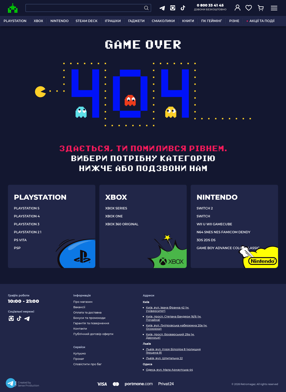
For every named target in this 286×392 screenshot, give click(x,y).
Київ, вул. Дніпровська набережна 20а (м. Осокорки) (176, 327)
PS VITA (20, 240)
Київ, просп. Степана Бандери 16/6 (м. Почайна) (173, 318)
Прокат (78, 359)
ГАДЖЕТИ (136, 21)
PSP (17, 248)
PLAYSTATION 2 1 (27, 232)
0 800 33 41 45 (210, 5)
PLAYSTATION (15, 21)
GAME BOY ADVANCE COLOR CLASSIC (228, 248)
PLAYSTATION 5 (26, 208)
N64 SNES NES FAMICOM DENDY (223, 232)
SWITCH (203, 216)
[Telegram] (11, 383)
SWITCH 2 (205, 208)
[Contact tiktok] (20, 319)
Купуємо (79, 353)
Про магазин (83, 302)
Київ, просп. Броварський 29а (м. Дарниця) (170, 336)
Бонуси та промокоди (89, 318)
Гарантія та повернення (91, 323)
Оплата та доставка (87, 312)
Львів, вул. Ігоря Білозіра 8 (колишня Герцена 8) (173, 351)
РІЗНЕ (234, 21)
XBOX (38, 21)
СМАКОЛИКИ (163, 21)
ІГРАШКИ (113, 21)
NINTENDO (59, 21)
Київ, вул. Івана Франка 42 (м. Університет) (167, 309)
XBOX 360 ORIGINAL (121, 224)
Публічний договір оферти (93, 334)
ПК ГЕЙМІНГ (211, 21)
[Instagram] (12, 319)
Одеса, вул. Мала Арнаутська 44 (169, 370)
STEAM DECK (87, 21)
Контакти (80, 328)
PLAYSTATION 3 (26, 224)
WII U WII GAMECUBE (214, 224)
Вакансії (79, 307)
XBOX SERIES (116, 208)
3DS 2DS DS (206, 240)
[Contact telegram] (28, 319)
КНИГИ (188, 21)
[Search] (146, 8)
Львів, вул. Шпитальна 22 (164, 358)
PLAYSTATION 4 (27, 216)
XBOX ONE (114, 216)
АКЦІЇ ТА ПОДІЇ (260, 21)
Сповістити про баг (87, 364)
